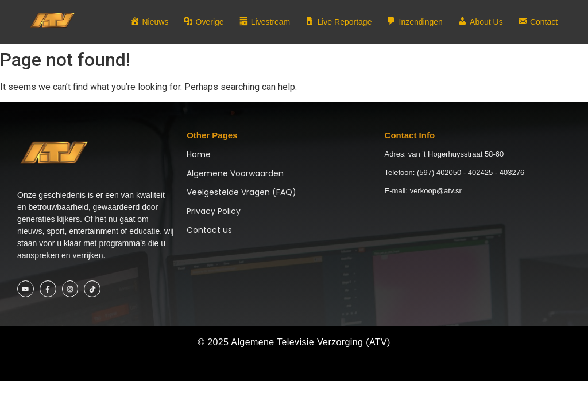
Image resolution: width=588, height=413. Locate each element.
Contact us (209, 230)
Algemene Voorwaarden (235, 173)
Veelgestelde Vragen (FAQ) (241, 192)
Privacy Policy (214, 211)
